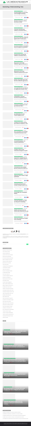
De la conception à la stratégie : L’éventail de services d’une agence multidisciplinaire (21, 133)
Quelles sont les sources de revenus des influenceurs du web (21, 210)
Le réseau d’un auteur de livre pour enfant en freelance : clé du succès (21, 123)
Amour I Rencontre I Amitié (6, 251)
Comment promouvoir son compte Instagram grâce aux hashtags (20, 185)
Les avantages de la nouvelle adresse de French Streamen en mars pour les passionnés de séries (15, 418)
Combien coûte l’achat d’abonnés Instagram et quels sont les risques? (20, 150)
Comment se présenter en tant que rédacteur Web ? (20, 105)
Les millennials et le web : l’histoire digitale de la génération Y (19, 115)
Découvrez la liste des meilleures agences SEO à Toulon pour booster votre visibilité (21, 39)
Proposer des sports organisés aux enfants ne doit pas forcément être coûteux (13, 403)
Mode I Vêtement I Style (6, 296)
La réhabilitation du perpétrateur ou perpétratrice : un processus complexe (12, 413)
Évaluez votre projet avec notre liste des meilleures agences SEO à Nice (21, 80)
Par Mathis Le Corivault (17, 17)
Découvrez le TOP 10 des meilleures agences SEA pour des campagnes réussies (21, 64)
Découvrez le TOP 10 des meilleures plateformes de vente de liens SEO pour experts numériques (21, 73)
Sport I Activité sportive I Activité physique (8, 309)
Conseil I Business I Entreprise (6, 267)
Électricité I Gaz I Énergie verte (6, 277)
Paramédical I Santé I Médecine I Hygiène (8, 299)
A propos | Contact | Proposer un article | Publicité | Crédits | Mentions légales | (14, 423)
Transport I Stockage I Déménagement (8, 312)
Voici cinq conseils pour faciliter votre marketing (21, 219)
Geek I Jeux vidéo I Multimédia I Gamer (8, 283)
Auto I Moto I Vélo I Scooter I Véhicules (8, 254)
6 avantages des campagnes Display (20, 193)
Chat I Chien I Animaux (6, 264)
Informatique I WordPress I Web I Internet (8, 290)
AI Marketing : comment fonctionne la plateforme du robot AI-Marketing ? (20, 97)
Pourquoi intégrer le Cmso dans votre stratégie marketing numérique (21, 13)
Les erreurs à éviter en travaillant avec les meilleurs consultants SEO (21, 47)
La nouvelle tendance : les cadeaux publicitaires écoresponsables (19, 142)
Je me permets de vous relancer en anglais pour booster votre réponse (21, 89)
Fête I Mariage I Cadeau (6, 280)
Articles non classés (5, 317)
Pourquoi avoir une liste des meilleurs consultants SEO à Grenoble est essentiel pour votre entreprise (21, 56)
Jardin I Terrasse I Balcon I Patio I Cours (8, 293)
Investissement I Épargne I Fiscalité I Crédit (8, 291)
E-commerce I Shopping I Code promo (8, 275)
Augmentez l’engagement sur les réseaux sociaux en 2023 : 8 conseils (20, 159)
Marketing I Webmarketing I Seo (18, 19)
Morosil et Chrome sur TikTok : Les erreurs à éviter (20, 21)
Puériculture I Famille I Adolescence (7, 261)
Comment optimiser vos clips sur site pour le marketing (20, 201)
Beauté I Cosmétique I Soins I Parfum (7, 259)
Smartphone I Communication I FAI (7, 307)
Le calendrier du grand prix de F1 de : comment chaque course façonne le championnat (14, 415)
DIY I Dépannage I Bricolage (6, 272)
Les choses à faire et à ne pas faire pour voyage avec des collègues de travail (14, 389)
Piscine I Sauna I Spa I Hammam (7, 301)
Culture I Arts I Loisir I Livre (6, 269)
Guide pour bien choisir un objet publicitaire (21, 176)
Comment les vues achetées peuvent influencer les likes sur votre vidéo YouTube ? (20, 168)
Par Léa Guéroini (17, 101)
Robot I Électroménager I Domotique (7, 306)
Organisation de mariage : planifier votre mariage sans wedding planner (15, 332)
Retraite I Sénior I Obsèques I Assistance (8, 304)
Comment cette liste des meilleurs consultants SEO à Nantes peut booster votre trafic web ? (21, 31)
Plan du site (25, 423)
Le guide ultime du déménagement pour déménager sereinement (15, 374)
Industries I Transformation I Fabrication (8, 288)
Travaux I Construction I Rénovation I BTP (8, 314)
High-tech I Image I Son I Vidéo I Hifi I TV (8, 285)
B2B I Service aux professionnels (7, 256)
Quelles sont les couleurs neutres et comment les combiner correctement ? (14, 346)
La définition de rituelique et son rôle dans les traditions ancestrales (11, 412)
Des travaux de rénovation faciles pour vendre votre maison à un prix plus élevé (15, 360)
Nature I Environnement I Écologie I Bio (8, 298)
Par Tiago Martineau (17, 223)
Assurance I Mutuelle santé (6, 253)
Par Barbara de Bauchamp (18, 109)
